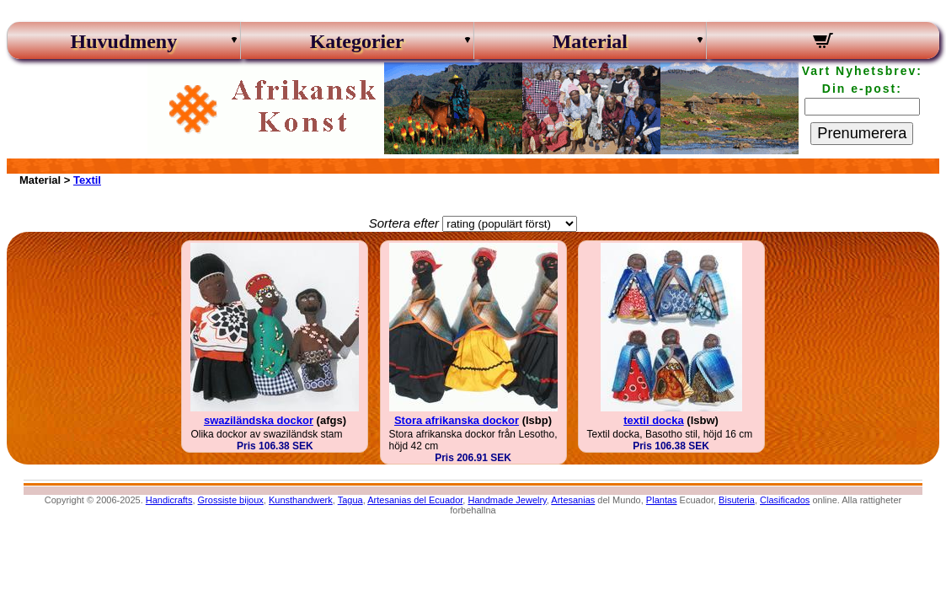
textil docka (653, 420)
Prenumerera (861, 133)
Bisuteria (737, 500)
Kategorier (357, 41)
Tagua (350, 500)
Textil (87, 180)
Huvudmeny (124, 41)
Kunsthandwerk (301, 500)
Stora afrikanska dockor (456, 420)
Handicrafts (169, 500)
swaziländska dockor (258, 420)
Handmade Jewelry (507, 500)
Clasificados (785, 500)
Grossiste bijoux (231, 500)
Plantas (661, 500)
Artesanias (573, 500)
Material (590, 41)
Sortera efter (404, 223)
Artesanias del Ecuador (414, 500)
